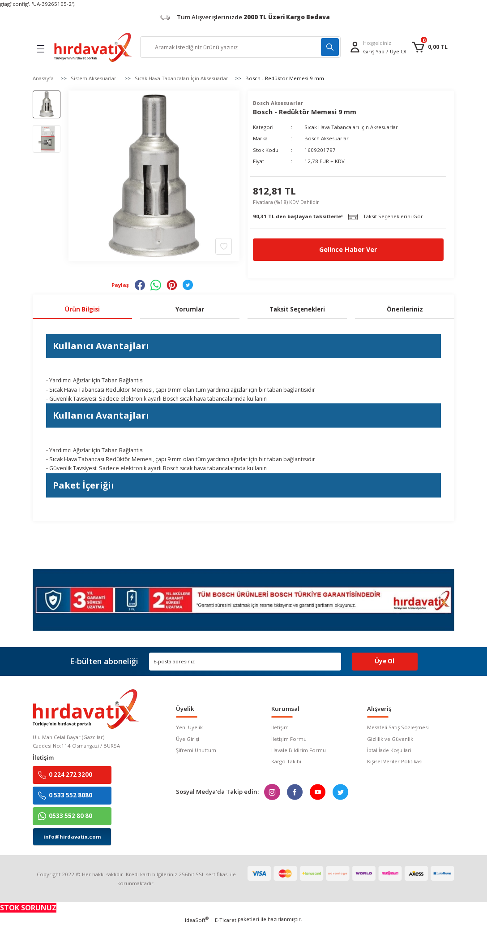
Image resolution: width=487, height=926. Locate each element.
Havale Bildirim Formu (298, 750)
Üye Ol (398, 51)
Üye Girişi (187, 739)
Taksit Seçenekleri (297, 309)
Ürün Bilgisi (82, 309)
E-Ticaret (225, 920)
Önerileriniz (405, 309)
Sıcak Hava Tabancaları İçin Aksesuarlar (351, 127)
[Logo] (93, 47)
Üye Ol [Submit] (384, 661)
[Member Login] (355, 47)
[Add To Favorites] (223, 245)
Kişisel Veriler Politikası (395, 761)
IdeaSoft (197, 919)
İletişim (280, 727)
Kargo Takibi (286, 761)
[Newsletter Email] (245, 662)
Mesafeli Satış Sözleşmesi (398, 727)
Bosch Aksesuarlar (326, 138)
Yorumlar (189, 309)
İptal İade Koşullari (389, 750)
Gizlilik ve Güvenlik (390, 739)
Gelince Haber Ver (348, 249)
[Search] (240, 47)
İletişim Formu (289, 739)
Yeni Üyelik (189, 727)
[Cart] (430, 47)
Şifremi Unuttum (196, 750)
